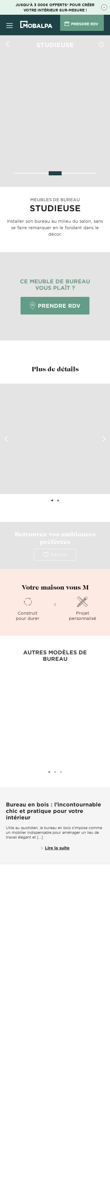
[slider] (55, 173)
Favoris (55, 554)
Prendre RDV (55, 306)
